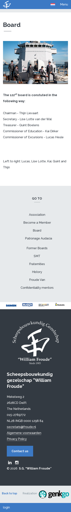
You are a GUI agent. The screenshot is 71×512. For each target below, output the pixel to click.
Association (37, 214)
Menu (64, 4)
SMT (37, 256)
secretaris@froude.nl (21, 427)
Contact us (20, 451)
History (37, 272)
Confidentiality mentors (37, 287)
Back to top (9, 493)
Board (37, 230)
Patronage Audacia (38, 238)
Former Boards (37, 248)
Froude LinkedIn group (10, 463)
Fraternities (37, 264)
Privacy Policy (17, 439)
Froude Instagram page (17, 463)
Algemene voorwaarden (24, 433)
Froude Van (37, 280)
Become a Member (37, 222)
